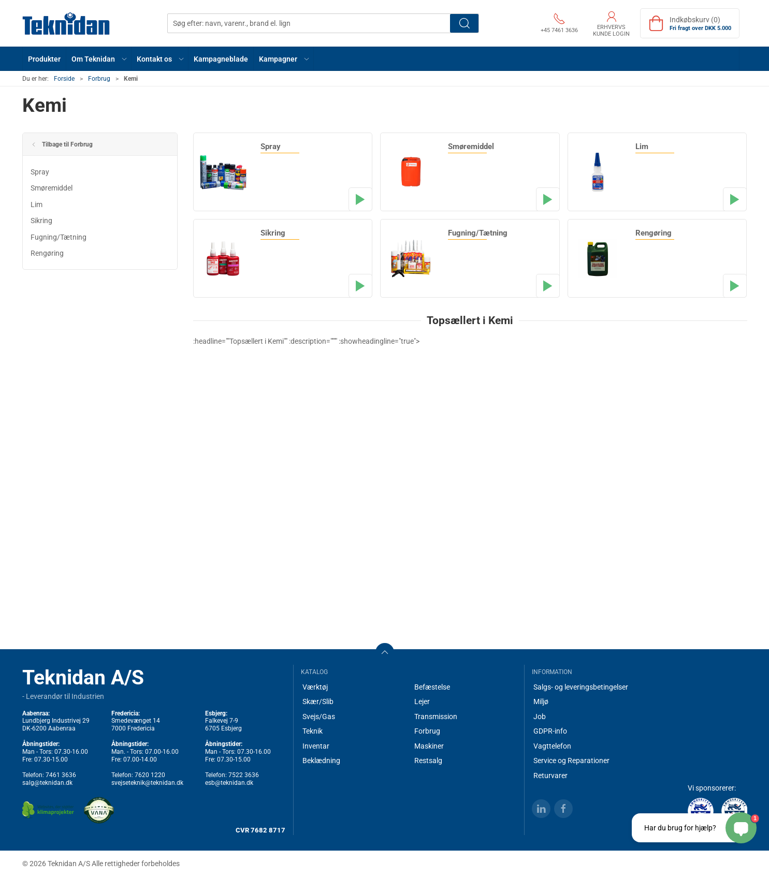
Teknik (312, 731)
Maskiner (429, 746)
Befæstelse (432, 687)
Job (539, 716)
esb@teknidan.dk (229, 782)
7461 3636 (61, 775)
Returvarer (550, 775)
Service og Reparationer (571, 760)
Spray (40, 172)
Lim (36, 204)
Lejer (422, 701)
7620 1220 (150, 775)
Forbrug (99, 78)
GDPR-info (550, 731)
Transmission (435, 716)
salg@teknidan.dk (47, 782)
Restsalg (428, 760)
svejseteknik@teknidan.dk (147, 782)
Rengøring (47, 253)
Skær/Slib (317, 701)
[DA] (66, 23)
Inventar (315, 746)
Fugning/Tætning (58, 237)
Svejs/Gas (318, 716)
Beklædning (321, 760)
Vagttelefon (552, 746)
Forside (64, 78)
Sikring (41, 220)
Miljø (540, 701)
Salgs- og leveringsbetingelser (580, 687)
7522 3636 (243, 775)
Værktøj (315, 687)
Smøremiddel (51, 188)
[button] (99, 58)
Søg (464, 23)
